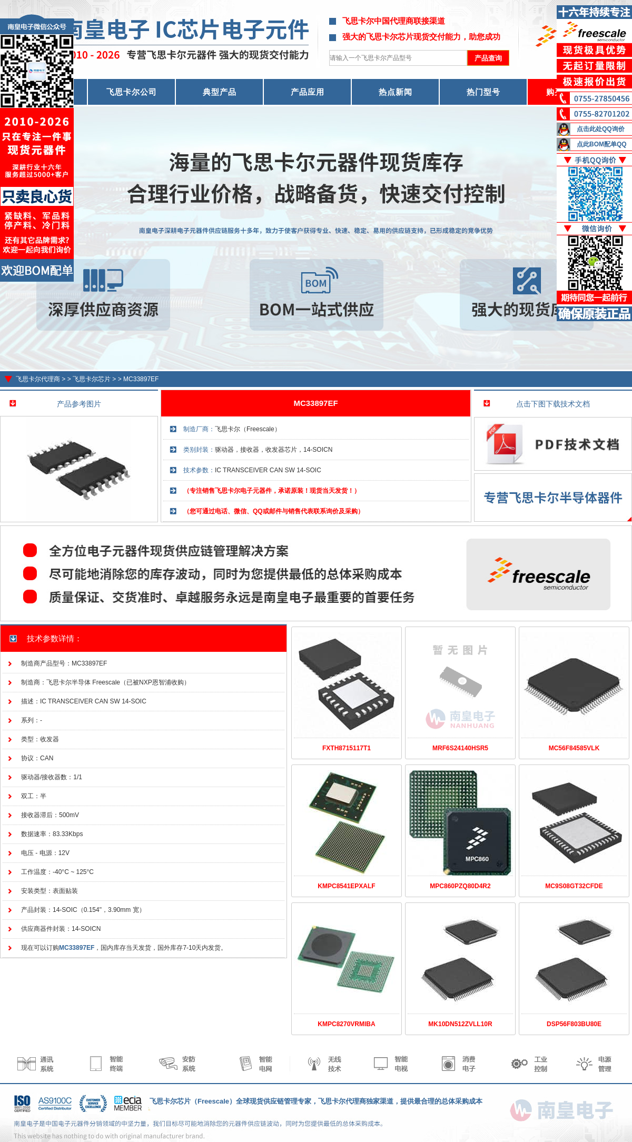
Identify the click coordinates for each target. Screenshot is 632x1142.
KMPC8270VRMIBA (346, 1024)
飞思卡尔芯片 (92, 379)
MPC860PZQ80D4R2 (460, 886)
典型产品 (219, 91)
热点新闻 (395, 91)
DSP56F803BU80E (574, 1024)
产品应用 (307, 91)
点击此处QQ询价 (601, 129)
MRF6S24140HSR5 (460, 748)
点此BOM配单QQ (602, 144)
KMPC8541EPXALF (346, 886)
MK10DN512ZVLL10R (460, 1024)
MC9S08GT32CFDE (574, 886)
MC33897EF (141, 379)
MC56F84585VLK (574, 748)
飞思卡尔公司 (131, 91)
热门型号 (483, 91)
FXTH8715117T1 (346, 748)
